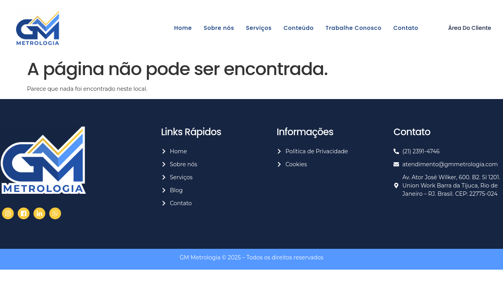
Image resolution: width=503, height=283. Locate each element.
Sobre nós (219, 28)
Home (183, 28)
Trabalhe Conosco (354, 28)
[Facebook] (8, 213)
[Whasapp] (55, 213)
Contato (405, 28)
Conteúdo (299, 28)
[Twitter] (24, 213)
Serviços (258, 28)
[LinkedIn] (39, 213)
